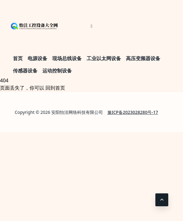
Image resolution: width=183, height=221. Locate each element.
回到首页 (55, 87)
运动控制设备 (57, 70)
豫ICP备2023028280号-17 (132, 112)
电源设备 (37, 58)
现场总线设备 (67, 58)
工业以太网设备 (104, 58)
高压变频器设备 (143, 58)
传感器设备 (25, 70)
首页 (18, 58)
